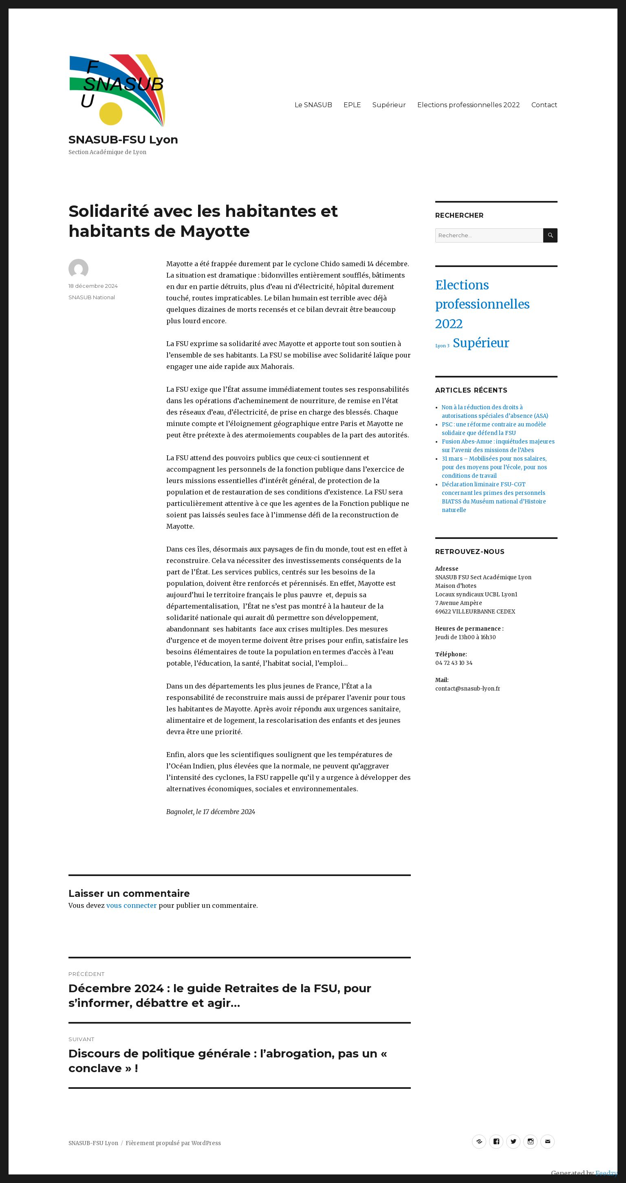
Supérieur (389, 105)
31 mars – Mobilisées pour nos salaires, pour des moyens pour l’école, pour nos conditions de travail (494, 467)
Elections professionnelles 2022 (468, 105)
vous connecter (131, 905)
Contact (544, 105)
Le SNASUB (313, 105)
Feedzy (606, 1173)
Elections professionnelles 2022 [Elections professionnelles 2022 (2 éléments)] (482, 304)
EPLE (352, 105)
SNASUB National (91, 297)
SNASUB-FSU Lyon (123, 139)
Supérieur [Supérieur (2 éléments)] (481, 343)
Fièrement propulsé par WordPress (173, 1143)
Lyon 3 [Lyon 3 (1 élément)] (442, 346)
